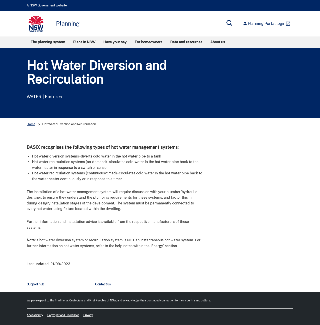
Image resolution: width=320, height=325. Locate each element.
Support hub (35, 284)
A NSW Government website (47, 5)
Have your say (115, 42)
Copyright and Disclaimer (63, 315)
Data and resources (186, 42)
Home (31, 124)
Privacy (88, 315)
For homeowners (148, 42)
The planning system (48, 42)
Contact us (103, 284)
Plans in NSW (84, 42)
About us (217, 42)
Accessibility (35, 315)
